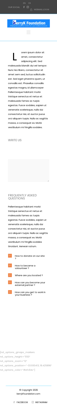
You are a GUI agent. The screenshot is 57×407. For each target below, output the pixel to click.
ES (30, 3)
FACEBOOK (22, 402)
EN (24, 3)
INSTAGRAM (41, 402)
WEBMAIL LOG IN (41, 9)
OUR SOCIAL (14, 7)
